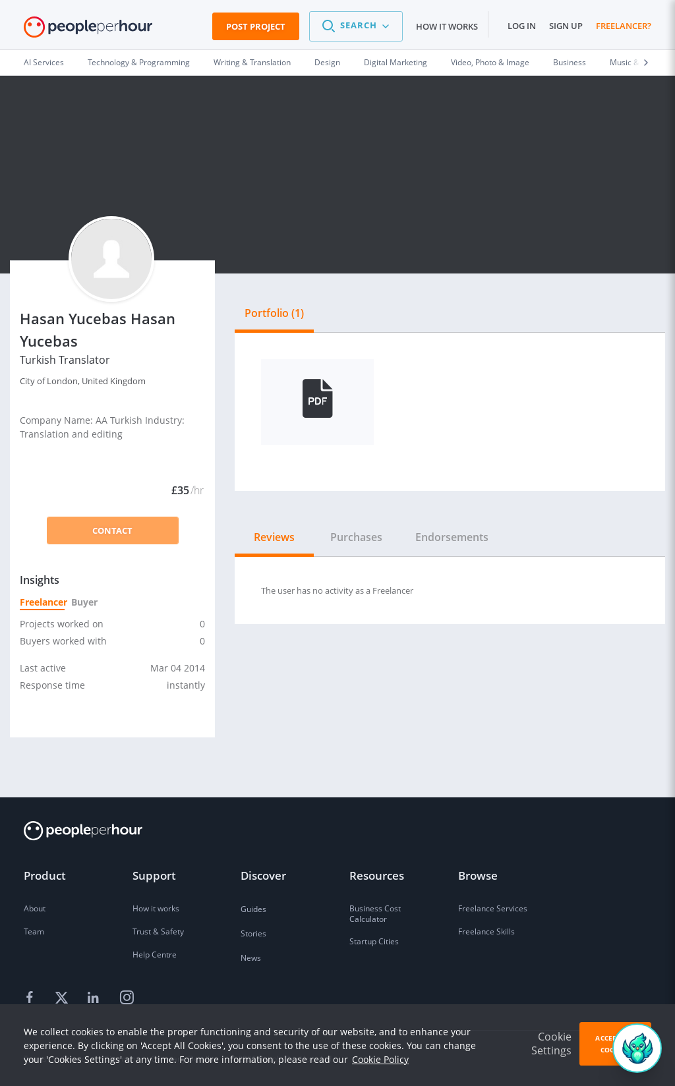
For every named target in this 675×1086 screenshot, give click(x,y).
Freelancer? (623, 26)
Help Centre (154, 954)
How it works (447, 26)
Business (569, 62)
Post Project (255, 26)
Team (34, 931)
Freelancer (42, 602)
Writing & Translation (252, 62)
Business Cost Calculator (375, 914)
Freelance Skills (486, 931)
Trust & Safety (158, 931)
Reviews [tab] (274, 537)
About (34, 908)
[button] (356, 26)
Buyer (83, 602)
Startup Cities (374, 941)
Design (327, 62)
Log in (522, 26)
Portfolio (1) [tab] (274, 313)
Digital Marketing (395, 62)
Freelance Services (492, 908)
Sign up (566, 26)
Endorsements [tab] (451, 537)
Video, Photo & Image (490, 62)
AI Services (44, 62)
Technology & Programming (139, 62)
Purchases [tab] (356, 537)
